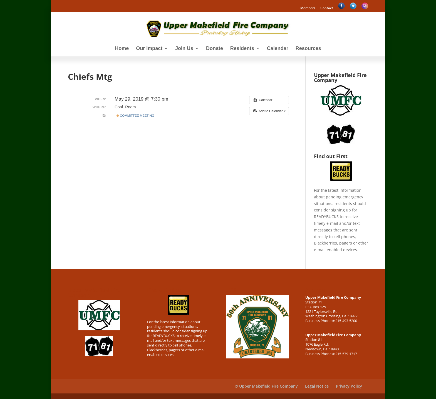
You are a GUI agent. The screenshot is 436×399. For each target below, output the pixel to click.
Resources (308, 48)
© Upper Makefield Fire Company (266, 386)
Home (122, 48)
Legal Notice (317, 386)
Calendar (277, 48)
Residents (242, 48)
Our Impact (149, 48)
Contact (326, 8)
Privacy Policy (349, 386)
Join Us (184, 48)
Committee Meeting (135, 115)
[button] (269, 111)
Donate (214, 48)
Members (307, 8)
